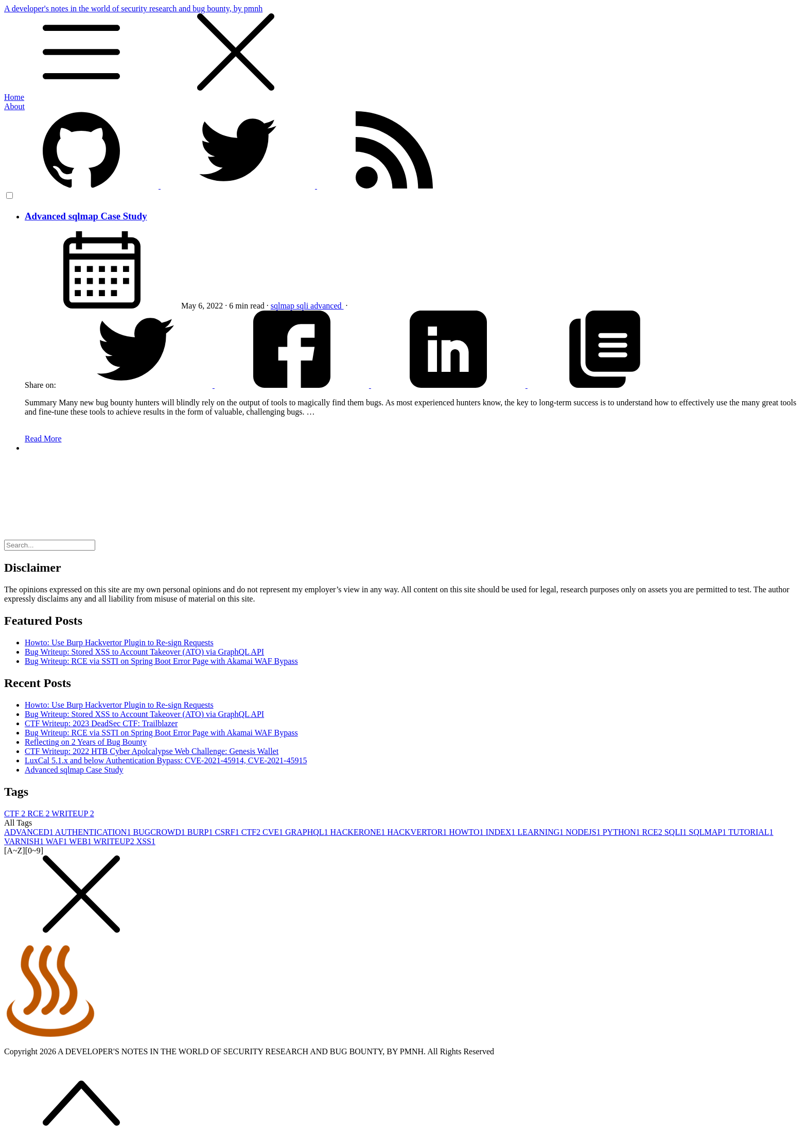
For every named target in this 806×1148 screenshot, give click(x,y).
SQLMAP (708, 832)
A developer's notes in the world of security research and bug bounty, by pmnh (403, 48)
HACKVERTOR (418, 832)
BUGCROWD (160, 832)
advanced (326, 305)
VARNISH (25, 841)
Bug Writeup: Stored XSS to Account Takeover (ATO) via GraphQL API (144, 651)
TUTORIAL (751, 832)
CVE (273, 832)
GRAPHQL (307, 832)
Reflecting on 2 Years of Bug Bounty (86, 742)
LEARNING (541, 832)
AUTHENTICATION (94, 832)
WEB (81, 841)
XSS (145, 841)
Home (14, 97)
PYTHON (622, 832)
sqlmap (283, 305)
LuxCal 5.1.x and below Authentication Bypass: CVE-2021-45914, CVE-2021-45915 (166, 760)
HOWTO (467, 832)
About (14, 106)
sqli (303, 305)
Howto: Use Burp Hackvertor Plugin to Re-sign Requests (119, 642)
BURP (201, 832)
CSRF (228, 832)
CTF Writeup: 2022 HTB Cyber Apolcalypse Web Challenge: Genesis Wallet (151, 751)
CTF (15, 813)
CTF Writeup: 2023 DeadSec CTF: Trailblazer (101, 723)
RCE (39, 813)
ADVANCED (29, 832)
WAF (57, 841)
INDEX (502, 832)
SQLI (676, 832)
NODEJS (584, 832)
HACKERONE (359, 832)
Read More (43, 438)
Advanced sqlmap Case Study (86, 216)
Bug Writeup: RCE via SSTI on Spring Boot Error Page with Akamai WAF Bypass (161, 661)
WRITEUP (72, 813)
